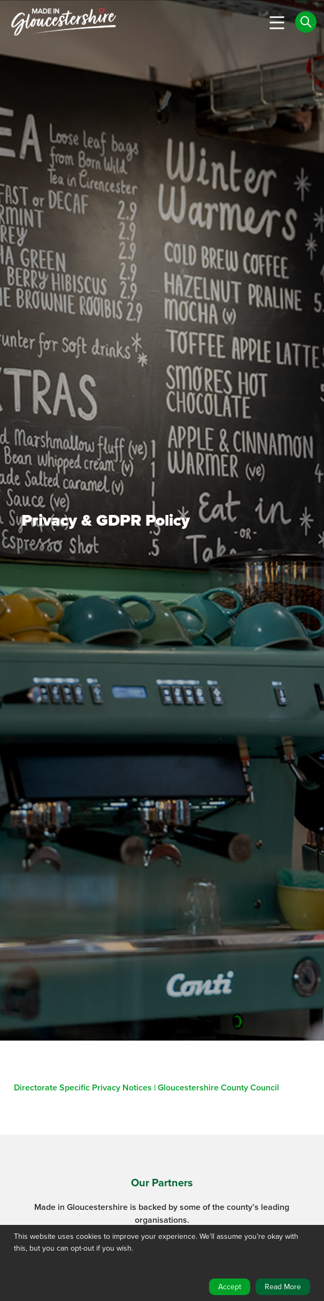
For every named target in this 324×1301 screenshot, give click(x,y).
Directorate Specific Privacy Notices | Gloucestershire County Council (146, 1087)
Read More (283, 1286)
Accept (229, 1286)
